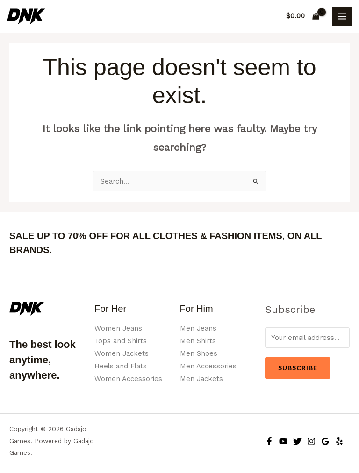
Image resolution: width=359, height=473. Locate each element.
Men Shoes (198, 353)
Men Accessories (208, 366)
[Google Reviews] (325, 441)
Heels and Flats (120, 366)
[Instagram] (311, 441)
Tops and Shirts (120, 341)
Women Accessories (128, 378)
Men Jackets (201, 378)
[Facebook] (269, 441)
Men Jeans (198, 328)
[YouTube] (283, 441)
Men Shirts (198, 341)
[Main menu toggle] (342, 16)
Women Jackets (121, 353)
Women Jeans (118, 328)
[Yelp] (339, 441)
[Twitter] (297, 441)
